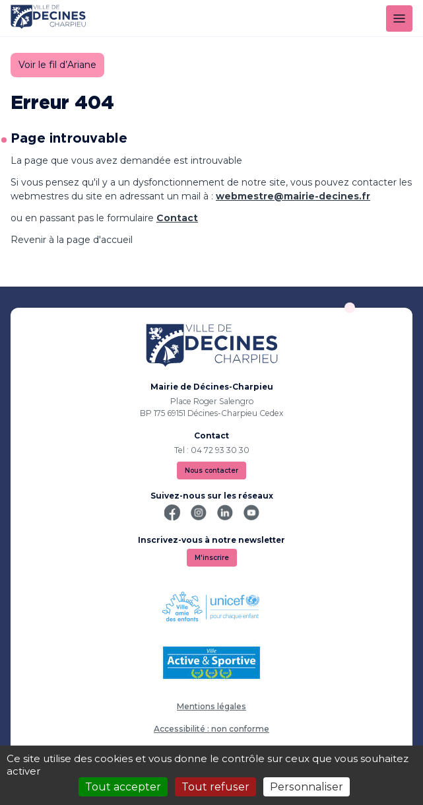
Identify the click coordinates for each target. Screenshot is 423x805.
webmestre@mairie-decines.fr (293, 196)
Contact (177, 218)
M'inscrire (212, 557)
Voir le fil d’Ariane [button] (57, 65)
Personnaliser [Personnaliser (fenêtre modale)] (306, 787)
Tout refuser (215, 787)
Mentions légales (211, 706)
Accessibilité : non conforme (211, 729)
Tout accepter (123, 787)
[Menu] (399, 18)
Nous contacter (211, 470)
